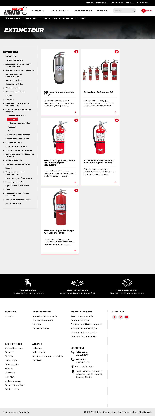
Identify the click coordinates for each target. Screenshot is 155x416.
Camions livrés (12, 389)
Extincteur (81, 18)
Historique (37, 348)
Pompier (9, 316)
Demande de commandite (83, 336)
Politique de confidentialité (16, 412)
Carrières (36, 360)
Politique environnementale (84, 332)
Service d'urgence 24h (82, 316)
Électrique (10, 373)
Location (36, 324)
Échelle (8, 368)
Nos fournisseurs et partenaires (47, 356)
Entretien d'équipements (44, 316)
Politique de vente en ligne (84, 328)
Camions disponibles (14, 385)
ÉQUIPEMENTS (30, 18)
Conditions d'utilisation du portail (86, 324)
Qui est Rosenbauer (14, 348)
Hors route (10, 377)
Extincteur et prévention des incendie (56, 18)
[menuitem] (15, 11)
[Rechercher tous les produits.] (133, 10)
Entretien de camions (42, 320)
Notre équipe (39, 352)
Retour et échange (80, 320)
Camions (9, 352)
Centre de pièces (40, 328)
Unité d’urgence (13, 381)
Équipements (12, 18)
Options (9, 356)
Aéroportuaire (12, 364)
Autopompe (11, 360)
